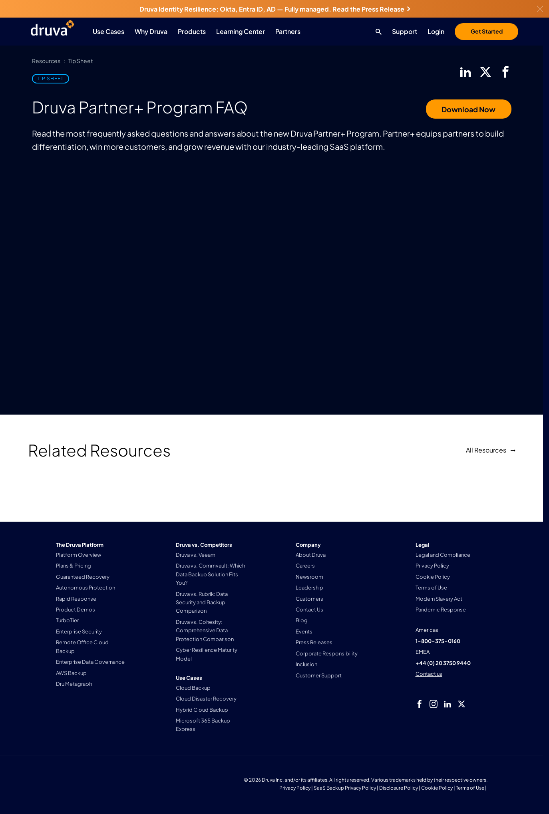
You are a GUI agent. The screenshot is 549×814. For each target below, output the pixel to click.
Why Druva (151, 31)
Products (192, 31)
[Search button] (377, 31)
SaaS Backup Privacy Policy (345, 788)
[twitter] (485, 72)
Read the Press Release (371, 9)
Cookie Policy (437, 788)
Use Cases (108, 31)
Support (404, 31)
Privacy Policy (294, 788)
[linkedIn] (465, 72)
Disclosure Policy (398, 788)
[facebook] (505, 72)
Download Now (468, 109)
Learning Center (240, 31)
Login (436, 31)
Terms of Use (470, 788)
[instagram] (434, 704)
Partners (287, 31)
